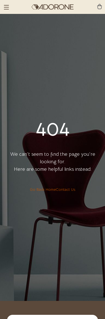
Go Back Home (43, 189)
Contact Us (65, 189)
